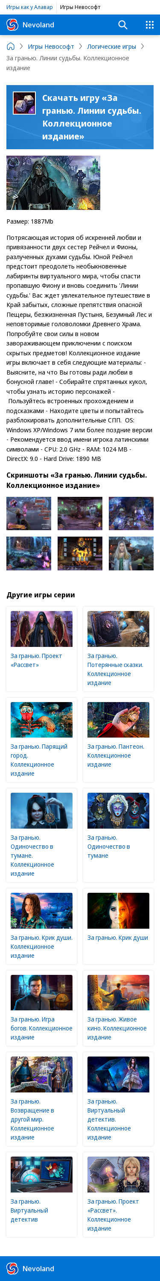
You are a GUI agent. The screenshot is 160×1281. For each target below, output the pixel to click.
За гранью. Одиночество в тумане (108, 846)
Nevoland (30, 25)
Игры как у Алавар (29, 7)
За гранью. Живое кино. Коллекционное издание (117, 1028)
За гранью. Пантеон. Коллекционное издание (115, 755)
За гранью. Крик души (117, 937)
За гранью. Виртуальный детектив (29, 1210)
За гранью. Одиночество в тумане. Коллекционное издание (32, 855)
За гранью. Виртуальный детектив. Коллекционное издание (109, 1119)
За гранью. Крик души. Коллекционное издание (42, 946)
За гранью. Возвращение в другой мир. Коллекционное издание (32, 1119)
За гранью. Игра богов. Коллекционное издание (42, 1028)
